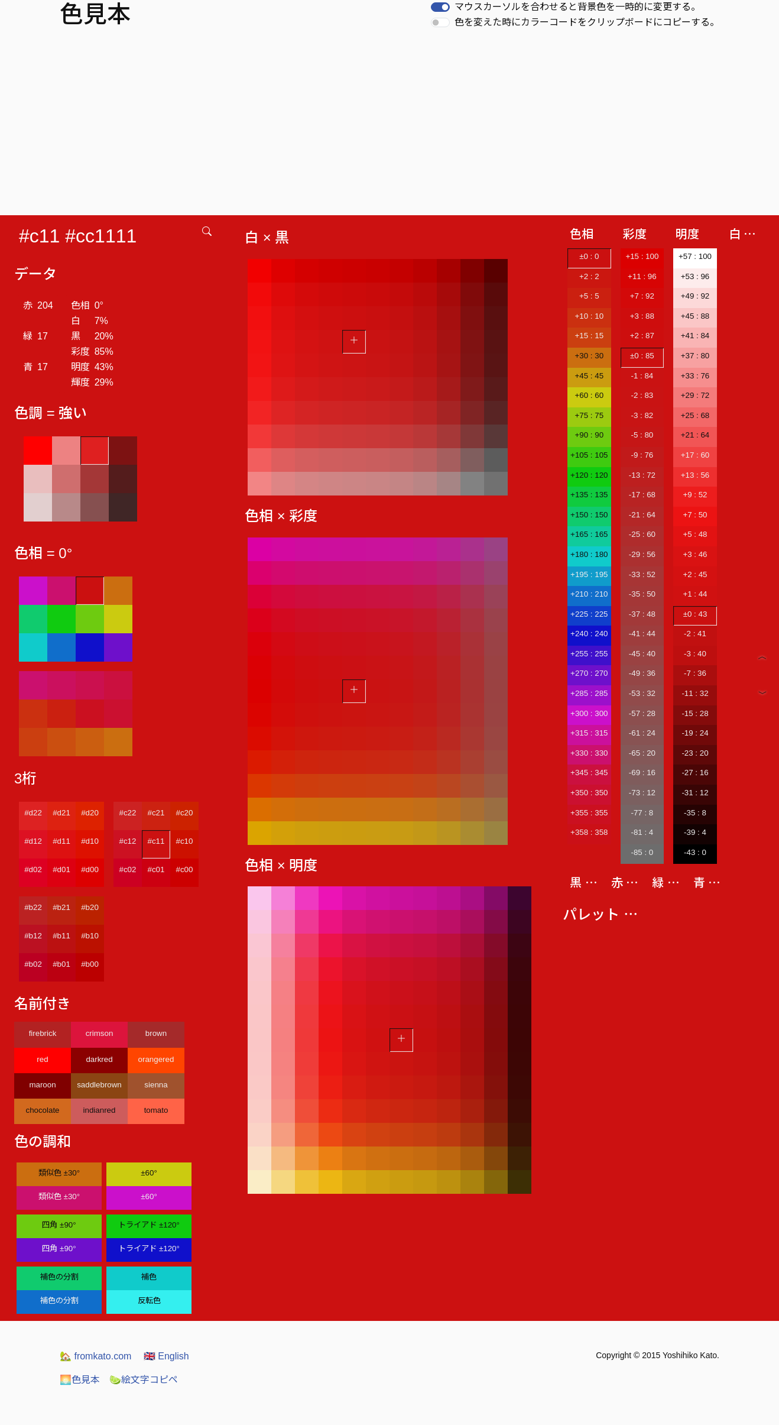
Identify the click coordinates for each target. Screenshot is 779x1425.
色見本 (80, 1380)
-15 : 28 (694, 713)
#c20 (184, 812)
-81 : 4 (642, 832)
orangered (156, 1059)
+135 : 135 (589, 494)
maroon (42, 1084)
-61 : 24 (642, 732)
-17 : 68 (642, 494)
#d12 (33, 841)
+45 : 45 (589, 375)
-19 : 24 (694, 732)
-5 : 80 (642, 434)
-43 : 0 (695, 852)
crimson (99, 1033)
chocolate (42, 1110)
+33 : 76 (695, 375)
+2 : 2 (589, 276)
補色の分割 (59, 1276)
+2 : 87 (642, 335)
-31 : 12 (694, 792)
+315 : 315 (589, 732)
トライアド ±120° (149, 1224)
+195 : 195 (589, 574)
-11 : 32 (694, 693)
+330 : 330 (589, 753)
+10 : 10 (589, 316)
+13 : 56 (695, 475)
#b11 (61, 935)
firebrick (43, 1033)
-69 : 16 (642, 772)
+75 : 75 (589, 415)
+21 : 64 (695, 434)
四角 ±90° (59, 1224)
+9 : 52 (695, 494)
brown (156, 1033)
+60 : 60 (589, 395)
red (42, 1059)
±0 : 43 (695, 614)
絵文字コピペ (143, 1380)
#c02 (128, 869)
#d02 (33, 869)
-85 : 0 (642, 852)
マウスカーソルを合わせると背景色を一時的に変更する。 (577, 7)
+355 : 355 (589, 812)
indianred (99, 1110)
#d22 (33, 812)
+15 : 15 (589, 335)
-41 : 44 (642, 633)
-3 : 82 (642, 415)
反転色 (149, 1300)
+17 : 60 (695, 455)
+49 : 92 (695, 296)
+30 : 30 (589, 355)
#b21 (61, 907)
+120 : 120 (589, 475)
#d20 (90, 812)
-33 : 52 (642, 574)
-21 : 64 (642, 514)
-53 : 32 (642, 693)
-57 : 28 (642, 713)
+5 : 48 (695, 534)
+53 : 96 (695, 276)
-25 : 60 (642, 534)
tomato (156, 1110)
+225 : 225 (589, 614)
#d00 (90, 869)
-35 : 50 (642, 594)
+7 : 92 (642, 296)
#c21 (156, 812)
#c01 (156, 869)
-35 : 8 (695, 812)
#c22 (128, 812)
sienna (155, 1084)
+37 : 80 (695, 355)
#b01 (61, 964)
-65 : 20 (642, 753)
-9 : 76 (642, 455)
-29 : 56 (642, 554)
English (166, 1356)
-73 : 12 (642, 792)
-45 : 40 (642, 653)
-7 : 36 (695, 673)
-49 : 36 (642, 673)
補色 (149, 1276)
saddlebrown (99, 1084)
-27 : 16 (694, 772)
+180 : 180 (589, 554)
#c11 (156, 841)
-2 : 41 (695, 633)
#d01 (61, 869)
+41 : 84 (695, 335)
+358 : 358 (589, 832)
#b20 (90, 907)
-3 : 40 (695, 653)
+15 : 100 (641, 256)
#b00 (90, 964)
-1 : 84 (642, 375)
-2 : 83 (642, 395)
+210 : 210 (589, 594)
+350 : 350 (589, 792)
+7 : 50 (695, 514)
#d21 (61, 812)
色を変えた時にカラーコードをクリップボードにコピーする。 (587, 22)
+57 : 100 (695, 256)
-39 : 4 (695, 832)
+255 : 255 (589, 653)
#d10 (90, 841)
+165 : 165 (589, 534)
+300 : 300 (589, 713)
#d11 (61, 841)
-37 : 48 (642, 614)
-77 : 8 (642, 812)
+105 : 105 (589, 455)
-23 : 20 (694, 753)
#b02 (33, 964)
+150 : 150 (589, 514)
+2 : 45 (695, 574)
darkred (99, 1059)
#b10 (90, 935)
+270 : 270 (589, 673)
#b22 (33, 907)
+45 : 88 (695, 316)
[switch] (440, 7)
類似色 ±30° (59, 1172)
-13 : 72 (642, 475)
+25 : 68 (695, 415)
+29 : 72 (695, 395)
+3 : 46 (695, 554)
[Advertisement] (389, 126)
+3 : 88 (642, 316)
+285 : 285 (589, 693)
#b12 (33, 935)
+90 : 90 (589, 434)
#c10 (184, 841)
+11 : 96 (642, 276)
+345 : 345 (589, 772)
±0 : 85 (642, 355)
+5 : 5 (589, 296)
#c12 (128, 841)
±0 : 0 (589, 256)
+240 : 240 (589, 633)
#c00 (184, 869)
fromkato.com (95, 1356)
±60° (149, 1172)
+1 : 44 (695, 594)
